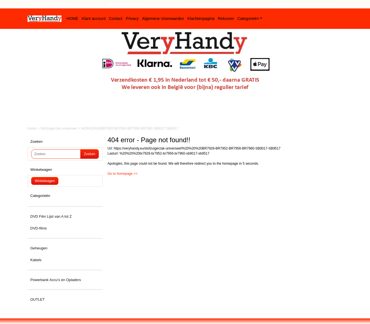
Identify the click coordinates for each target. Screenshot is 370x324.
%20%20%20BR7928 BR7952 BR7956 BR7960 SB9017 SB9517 (130, 128)
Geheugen (38, 248)
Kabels (36, 260)
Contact (115, 18)
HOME (72, 18)
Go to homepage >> (123, 174)
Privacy (132, 18)
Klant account (94, 18)
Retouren (226, 18)
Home (32, 128)
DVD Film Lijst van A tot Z (51, 216)
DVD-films (38, 228)
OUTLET (37, 299)
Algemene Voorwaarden (163, 18)
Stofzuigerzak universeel (59, 128)
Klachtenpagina (201, 18)
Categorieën (248, 18)
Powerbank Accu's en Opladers (55, 280)
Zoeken (89, 154)
